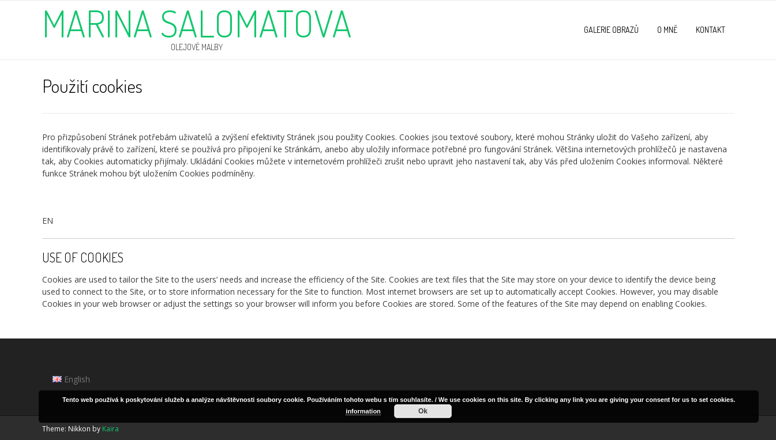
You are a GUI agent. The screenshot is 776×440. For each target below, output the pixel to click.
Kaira (110, 429)
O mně (667, 30)
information (363, 411)
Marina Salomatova (197, 23)
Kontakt (710, 30)
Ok (423, 411)
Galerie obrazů (611, 30)
